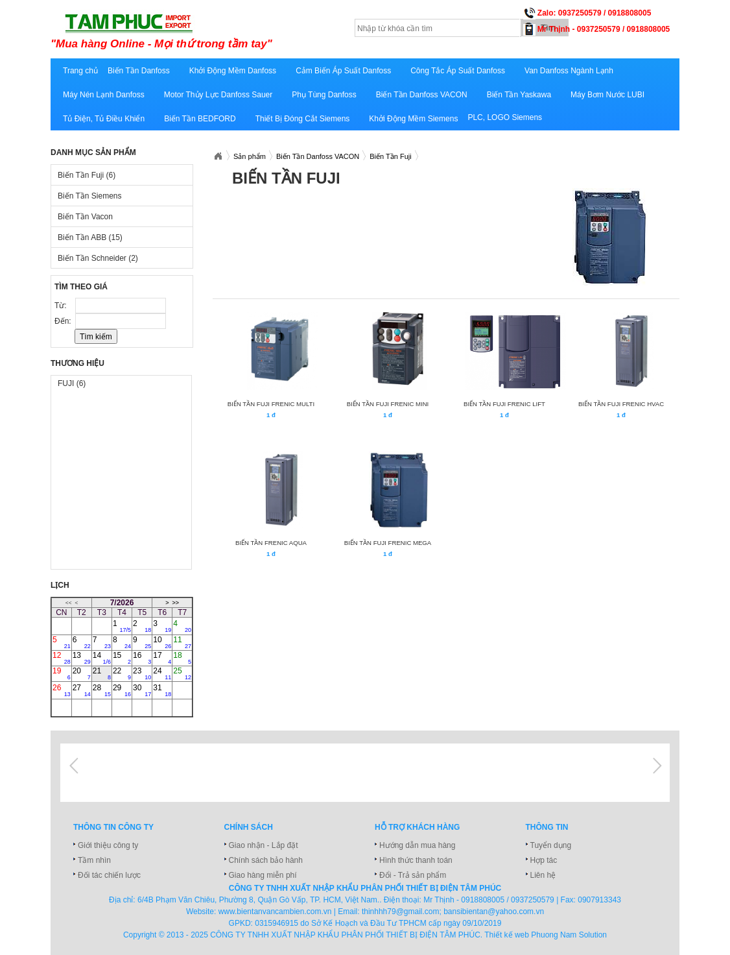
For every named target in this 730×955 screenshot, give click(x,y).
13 (82, 658)
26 (62, 690)
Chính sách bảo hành (266, 860)
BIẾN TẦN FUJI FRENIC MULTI (271, 403)
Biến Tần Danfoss (139, 70)
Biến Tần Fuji (86, 175)
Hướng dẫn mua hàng (417, 845)
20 (82, 673)
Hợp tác (544, 860)
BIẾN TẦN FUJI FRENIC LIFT (504, 403)
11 (182, 642)
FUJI (72, 383)
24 (162, 673)
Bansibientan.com (218, 156)
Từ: (61, 305)
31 (162, 690)
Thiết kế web (506, 934)
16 (142, 658)
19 (62, 673)
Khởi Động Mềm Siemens (413, 118)
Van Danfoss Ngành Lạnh (568, 70)
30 (142, 690)
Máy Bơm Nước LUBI (607, 94)
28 (102, 690)
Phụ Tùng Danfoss (324, 94)
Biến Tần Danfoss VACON (421, 94)
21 (102, 673)
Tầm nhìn (94, 860)
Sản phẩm (249, 156)
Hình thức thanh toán (416, 860)
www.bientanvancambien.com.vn (275, 911)
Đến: (63, 321)
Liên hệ (543, 875)
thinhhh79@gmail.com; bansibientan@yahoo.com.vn (453, 911)
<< (68, 602)
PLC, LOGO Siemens (504, 117)
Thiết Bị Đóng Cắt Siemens (302, 118)
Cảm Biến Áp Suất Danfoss (343, 70)
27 (82, 690)
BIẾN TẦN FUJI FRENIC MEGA (387, 542)
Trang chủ (80, 70)
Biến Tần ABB (90, 237)
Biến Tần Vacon (85, 216)
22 (122, 673)
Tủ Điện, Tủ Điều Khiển (104, 118)
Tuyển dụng (551, 845)
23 (142, 673)
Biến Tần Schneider (98, 258)
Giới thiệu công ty (108, 845)
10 (162, 642)
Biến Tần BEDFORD (199, 118)
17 (162, 658)
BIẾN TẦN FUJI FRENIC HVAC (621, 403)
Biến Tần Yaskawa (519, 94)
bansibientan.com (211, 30)
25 (182, 673)
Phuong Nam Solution (569, 934)
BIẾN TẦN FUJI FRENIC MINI (388, 403)
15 (122, 658)
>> (175, 602)
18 (182, 658)
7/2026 (122, 602)
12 (62, 658)
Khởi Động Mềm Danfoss (232, 70)
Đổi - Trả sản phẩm (412, 875)
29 (122, 690)
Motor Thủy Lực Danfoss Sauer (218, 94)
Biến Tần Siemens (90, 195)
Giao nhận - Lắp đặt (263, 845)
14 (102, 658)
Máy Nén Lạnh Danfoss (104, 94)
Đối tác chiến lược (109, 875)
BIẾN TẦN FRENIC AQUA (271, 542)
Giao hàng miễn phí (263, 875)
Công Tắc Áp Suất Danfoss (457, 70)
